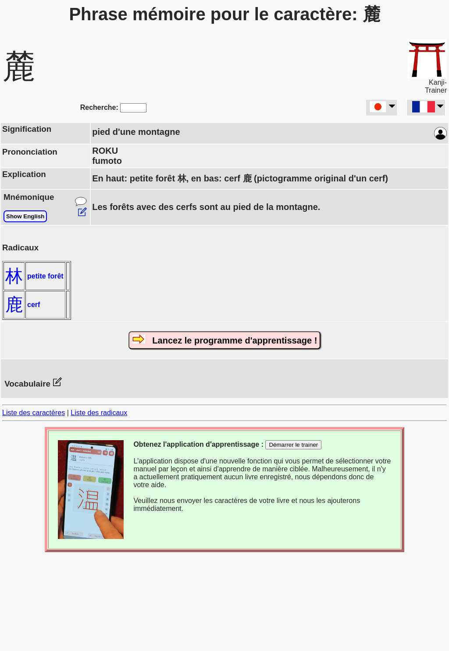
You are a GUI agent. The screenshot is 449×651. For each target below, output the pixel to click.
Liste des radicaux (99, 412)
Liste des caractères (33, 412)
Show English (25, 216)
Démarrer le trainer (293, 444)
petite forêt (45, 276)
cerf (33, 304)
